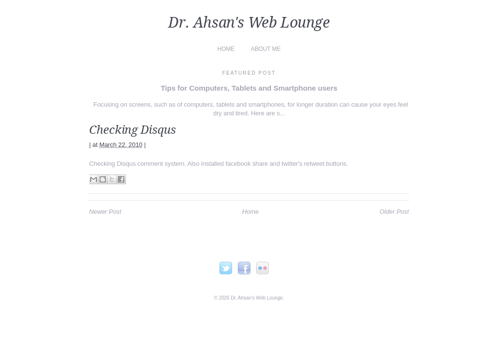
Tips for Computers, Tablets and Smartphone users (249, 88)
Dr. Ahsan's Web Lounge (248, 22)
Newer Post (105, 211)
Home (226, 49)
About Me (266, 49)
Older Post (394, 211)
